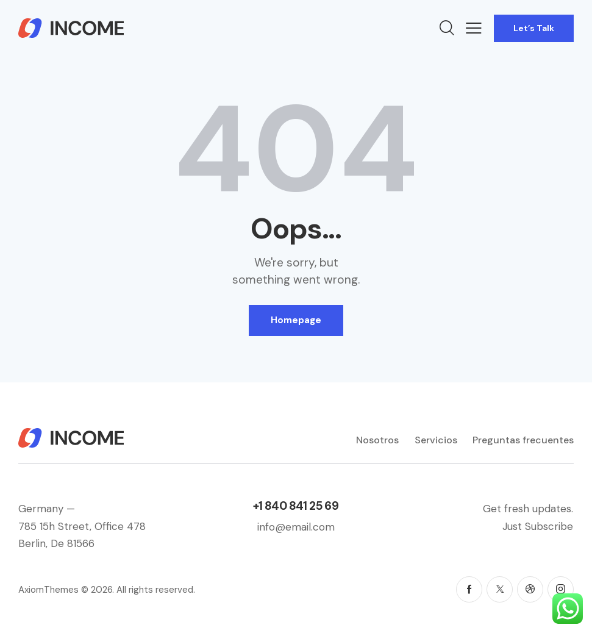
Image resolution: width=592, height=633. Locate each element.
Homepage (296, 320)
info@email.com (296, 527)
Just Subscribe (537, 526)
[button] (474, 28)
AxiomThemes (48, 590)
